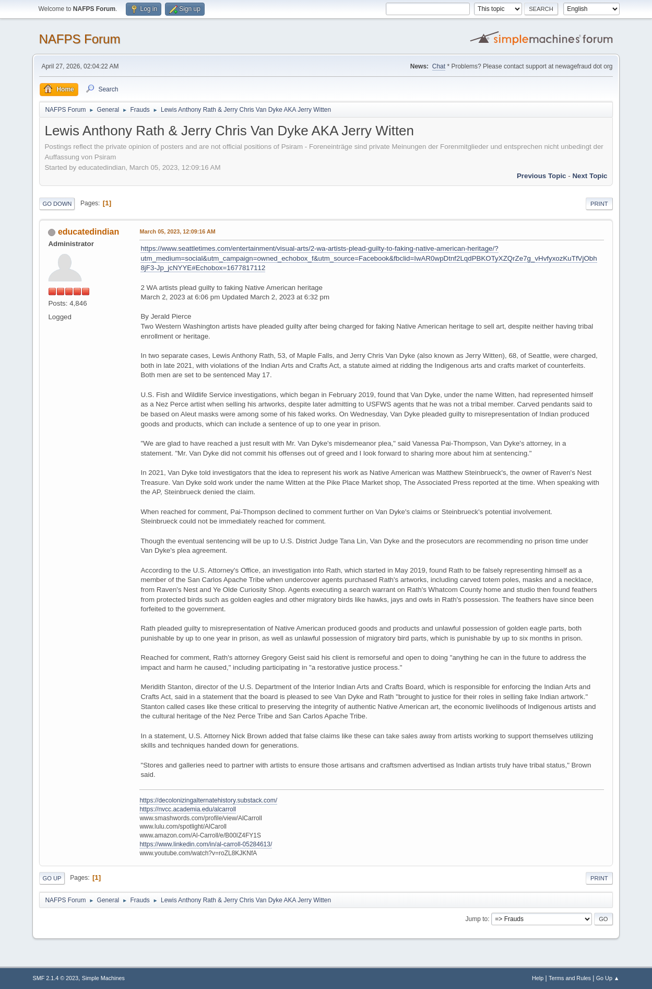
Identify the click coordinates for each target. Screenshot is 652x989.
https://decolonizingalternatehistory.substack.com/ (208, 800)
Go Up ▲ (608, 978)
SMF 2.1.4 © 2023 (55, 978)
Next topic (589, 176)
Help (537, 978)
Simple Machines (103, 978)
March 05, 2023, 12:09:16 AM (177, 231)
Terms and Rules (570, 978)
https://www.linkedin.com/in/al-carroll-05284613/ (205, 844)
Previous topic (541, 176)
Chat (438, 66)
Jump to (477, 919)
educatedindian (88, 231)
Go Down (57, 204)
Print (599, 204)
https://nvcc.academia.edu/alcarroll (187, 809)
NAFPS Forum (79, 39)
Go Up (51, 878)
